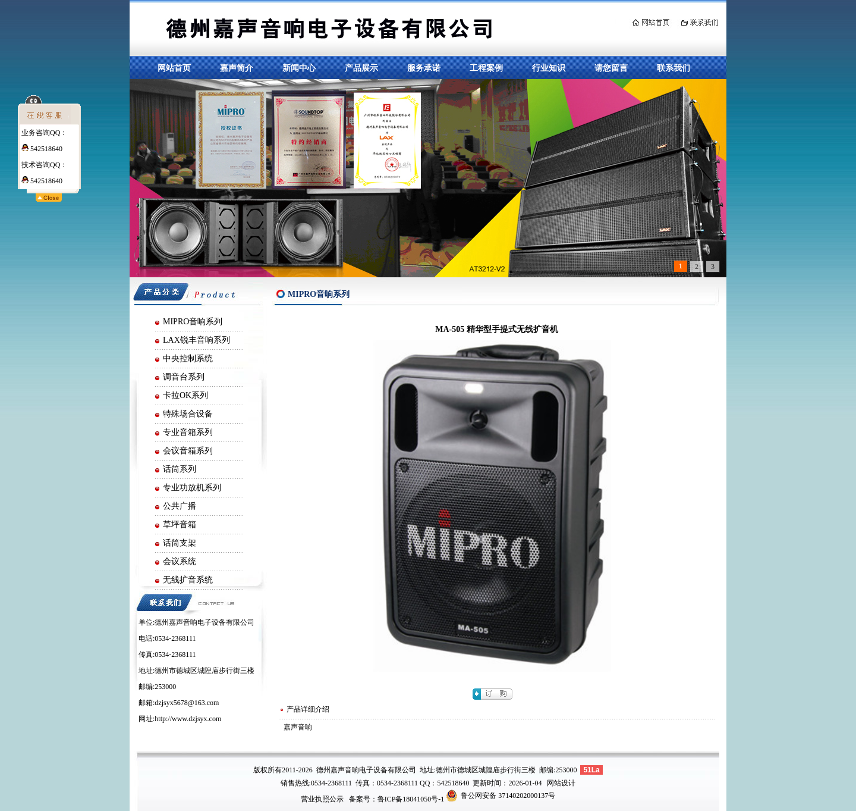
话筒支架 (179, 542)
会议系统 (179, 561)
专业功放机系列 (192, 487)
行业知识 (548, 68)
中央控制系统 (188, 358)
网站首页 (174, 68)
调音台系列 (183, 376)
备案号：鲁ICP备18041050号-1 (397, 799)
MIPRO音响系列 (192, 321)
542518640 (41, 149)
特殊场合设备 (188, 413)
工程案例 (486, 68)
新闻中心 (299, 68)
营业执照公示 (322, 799)
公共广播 (179, 506)
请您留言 (611, 68)
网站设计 (561, 783)
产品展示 (361, 68)
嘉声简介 (236, 68)
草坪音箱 (179, 524)
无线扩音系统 (188, 579)
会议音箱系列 (188, 450)
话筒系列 (179, 469)
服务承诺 (423, 68)
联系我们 (673, 68)
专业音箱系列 (188, 432)
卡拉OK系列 (185, 395)
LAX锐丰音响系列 (196, 340)
